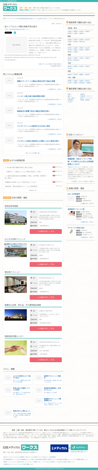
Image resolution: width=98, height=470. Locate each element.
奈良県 (70, 60)
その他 (70, 102)
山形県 (76, 33)
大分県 (70, 83)
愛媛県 (81, 74)
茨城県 (70, 39)
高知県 (87, 74)
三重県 (76, 52)
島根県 (76, 66)
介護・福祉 (71, 98)
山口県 (70, 68)
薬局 (86, 98)
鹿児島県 (82, 83)
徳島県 (70, 74)
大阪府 (81, 58)
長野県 (81, 48)
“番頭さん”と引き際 (52, 392)
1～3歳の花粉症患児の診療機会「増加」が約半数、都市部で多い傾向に (22, 415)
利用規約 (22, 457)
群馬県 (81, 39)
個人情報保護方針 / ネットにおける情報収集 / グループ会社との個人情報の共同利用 (25, 459)
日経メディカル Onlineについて (33, 457)
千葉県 (70, 41)
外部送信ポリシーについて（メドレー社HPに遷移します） (19, 464)
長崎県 (81, 81)
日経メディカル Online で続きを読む (50, 64)
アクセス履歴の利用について (80, 459)
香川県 (76, 74)
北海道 (70, 31)
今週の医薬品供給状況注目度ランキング (19, 29)
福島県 (81, 33)
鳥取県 (70, 66)
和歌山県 (77, 60)
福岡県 (70, 81)
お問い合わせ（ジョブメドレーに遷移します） (29, 462)
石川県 (70, 50)
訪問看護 (71, 100)
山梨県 (76, 48)
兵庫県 (87, 58)
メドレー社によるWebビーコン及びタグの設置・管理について (58, 462)
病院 (69, 94)
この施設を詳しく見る (45, 231)
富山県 (87, 48)
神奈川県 (82, 41)
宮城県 (87, 31)
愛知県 (70, 52)
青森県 (76, 31)
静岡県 (87, 50)
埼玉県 (87, 39)
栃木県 (76, 39)
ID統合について (52, 459)
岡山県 (81, 66)
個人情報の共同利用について (64, 459)
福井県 (76, 50)
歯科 (69, 96)
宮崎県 (76, 83)
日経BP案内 (53, 457)
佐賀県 (76, 81)
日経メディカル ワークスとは (11, 457)
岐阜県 (81, 50)
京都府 (76, 58)
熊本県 (87, 81)
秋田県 (70, 33)
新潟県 (70, 48)
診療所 (82, 94)
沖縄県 (88, 83)
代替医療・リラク (85, 96)
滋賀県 (70, 58)
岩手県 (81, 31)
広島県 (87, 66)
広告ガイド (46, 457)
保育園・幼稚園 (85, 100)
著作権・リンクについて (10, 462)
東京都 (76, 41)
